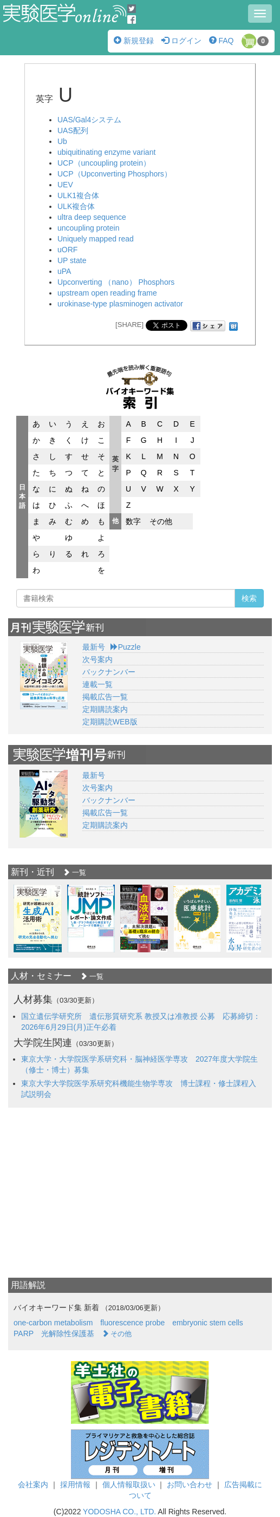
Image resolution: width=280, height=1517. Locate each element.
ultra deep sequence (91, 217)
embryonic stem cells (207, 1322)
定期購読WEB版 (110, 721)
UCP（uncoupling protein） (104, 163)
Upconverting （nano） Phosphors (115, 282)
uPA (64, 271)
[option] (38, 918)
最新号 (93, 647)
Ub (62, 141)
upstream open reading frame (107, 293)
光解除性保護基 (67, 1333)
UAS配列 (72, 130)
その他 (160, 521)
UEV (65, 184)
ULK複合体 (76, 206)
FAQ (221, 40)
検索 (249, 598)
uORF (67, 249)
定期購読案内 (105, 709)
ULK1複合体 (78, 195)
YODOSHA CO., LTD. (119, 1511)
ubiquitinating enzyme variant (106, 152)
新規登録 (134, 40)
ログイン (181, 40)
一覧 (74, 872)
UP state (71, 260)
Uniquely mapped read (95, 238)
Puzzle (125, 647)
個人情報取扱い (128, 1484)
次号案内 (97, 659)
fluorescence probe (132, 1322)
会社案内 (33, 1484)
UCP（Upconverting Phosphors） (114, 173)
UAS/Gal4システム (89, 119)
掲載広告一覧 (105, 696)
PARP (24, 1333)
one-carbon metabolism (53, 1322)
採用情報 (75, 1484)
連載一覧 (97, 684)
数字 (133, 521)
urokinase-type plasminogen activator (120, 303)
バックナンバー (108, 672)
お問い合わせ (189, 1484)
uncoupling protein (88, 228)
